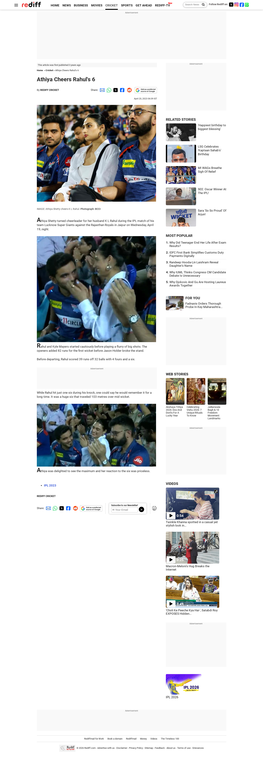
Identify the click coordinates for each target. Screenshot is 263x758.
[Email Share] (101, 90)
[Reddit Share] (128, 90)
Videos (153, 738)
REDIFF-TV (162, 5)
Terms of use (184, 748)
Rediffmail (131, 738)
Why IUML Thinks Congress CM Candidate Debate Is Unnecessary (197, 274)
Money (143, 738)
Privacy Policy (136, 748)
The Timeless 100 (170, 738)
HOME (55, 5)
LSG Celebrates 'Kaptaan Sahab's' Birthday (209, 150)
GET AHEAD (144, 5)
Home (40, 70)
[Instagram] (236, 4)
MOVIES (96, 5)
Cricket (49, 70)
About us (171, 748)
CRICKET (111, 5)
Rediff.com (90, 748)
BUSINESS (81, 5)
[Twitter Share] (115, 90)
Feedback (160, 748)
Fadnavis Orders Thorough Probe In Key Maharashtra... (203, 305)
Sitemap (149, 748)
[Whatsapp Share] (108, 90)
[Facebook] (241, 4)
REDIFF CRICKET (49, 90)
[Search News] (202, 5)
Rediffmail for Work (94, 738)
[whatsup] (247, 4)
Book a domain (114, 738)
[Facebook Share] (122, 90)
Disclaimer (121, 748)
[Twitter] (231, 4)
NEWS (66, 5)
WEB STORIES (177, 374)
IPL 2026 (172, 697)
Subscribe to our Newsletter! (124, 505)
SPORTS (127, 5)
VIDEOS (172, 484)
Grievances (198, 748)
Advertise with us (106, 748)
